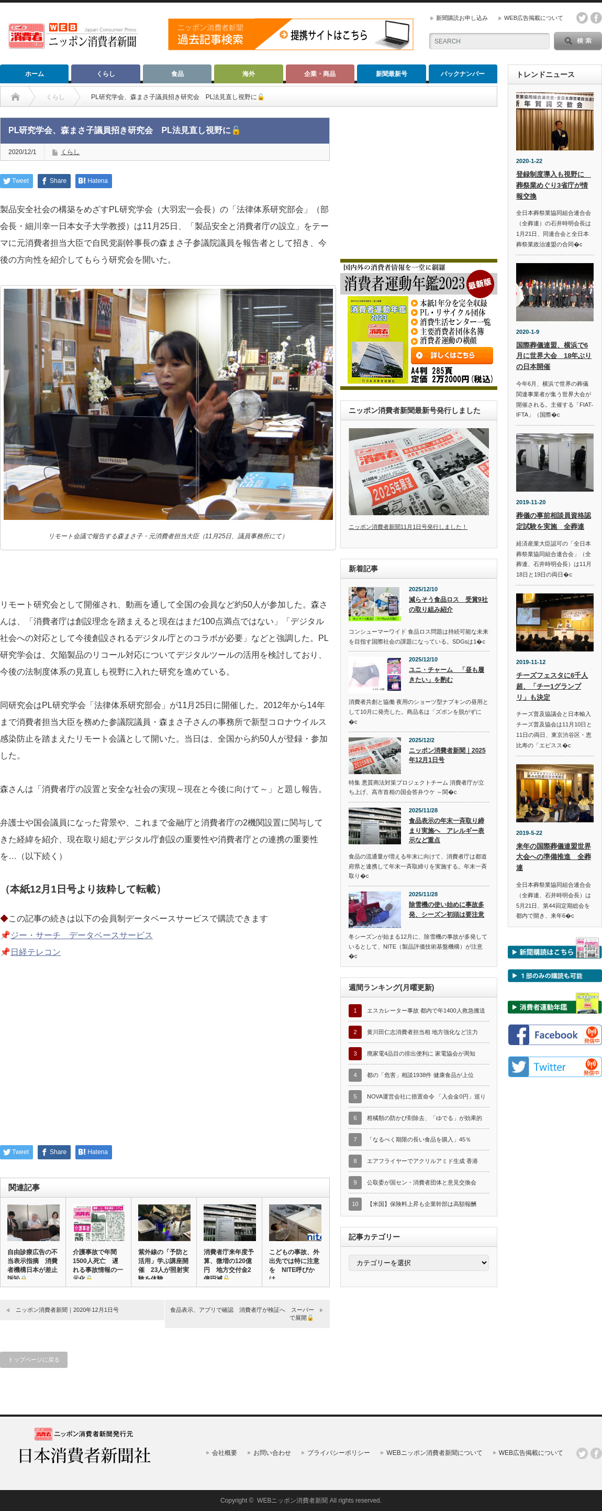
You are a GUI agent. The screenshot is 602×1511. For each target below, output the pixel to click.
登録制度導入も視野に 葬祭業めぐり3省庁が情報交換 (553, 185)
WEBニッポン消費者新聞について (434, 1452)
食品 (177, 74)
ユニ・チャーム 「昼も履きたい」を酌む (446, 674)
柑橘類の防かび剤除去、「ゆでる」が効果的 (424, 1118)
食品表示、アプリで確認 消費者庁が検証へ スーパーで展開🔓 (242, 1314)
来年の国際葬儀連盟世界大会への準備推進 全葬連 (553, 857)
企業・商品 (320, 74)
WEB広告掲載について (533, 18)
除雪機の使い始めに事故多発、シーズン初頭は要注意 (446, 909)
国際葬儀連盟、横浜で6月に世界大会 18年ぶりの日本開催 (554, 356)
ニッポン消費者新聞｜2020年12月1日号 (67, 1310)
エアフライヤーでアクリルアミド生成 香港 (422, 1161)
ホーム (34, 74)
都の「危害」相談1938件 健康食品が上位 (420, 1075)
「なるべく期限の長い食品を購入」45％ (419, 1139)
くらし (105, 74)
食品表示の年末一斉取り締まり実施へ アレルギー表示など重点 (446, 830)
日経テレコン (35, 952)
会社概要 (224, 1452)
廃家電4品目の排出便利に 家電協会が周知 (421, 1053)
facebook (596, 18)
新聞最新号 (391, 74)
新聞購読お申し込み (462, 18)
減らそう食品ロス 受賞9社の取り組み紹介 (448, 604)
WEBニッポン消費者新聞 (292, 1500)
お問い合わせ (272, 1452)
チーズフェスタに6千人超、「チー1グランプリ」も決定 (552, 686)
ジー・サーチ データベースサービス (81, 935)
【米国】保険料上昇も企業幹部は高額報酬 (421, 1204)
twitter (582, 18)
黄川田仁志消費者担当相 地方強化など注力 (422, 1032)
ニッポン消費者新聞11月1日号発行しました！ (408, 527)
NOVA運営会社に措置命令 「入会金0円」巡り (426, 1096)
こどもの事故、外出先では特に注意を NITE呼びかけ (294, 1265)
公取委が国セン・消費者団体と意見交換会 (421, 1182)
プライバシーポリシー (338, 1452)
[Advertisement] (165, 1058)
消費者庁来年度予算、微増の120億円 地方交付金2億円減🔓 (229, 1265)
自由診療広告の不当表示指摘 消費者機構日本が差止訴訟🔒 (32, 1265)
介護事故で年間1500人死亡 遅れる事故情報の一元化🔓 (98, 1265)
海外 (248, 74)
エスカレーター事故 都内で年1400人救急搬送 (426, 1010)
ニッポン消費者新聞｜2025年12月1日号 (447, 755)
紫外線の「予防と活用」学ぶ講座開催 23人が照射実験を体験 (163, 1265)
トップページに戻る (34, 1359)
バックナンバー (463, 74)
